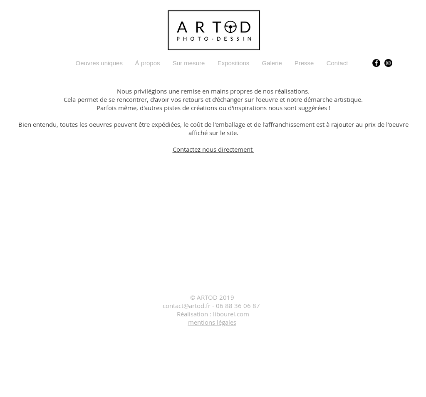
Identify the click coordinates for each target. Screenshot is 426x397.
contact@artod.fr (187, 305)
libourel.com (231, 314)
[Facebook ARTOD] (376, 63)
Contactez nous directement (213, 149)
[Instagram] (388, 63)
